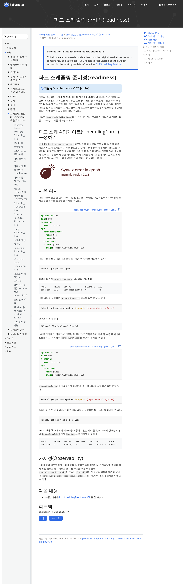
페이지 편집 (152, 32)
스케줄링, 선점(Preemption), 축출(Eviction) (88, 34)
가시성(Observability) (153, 58)
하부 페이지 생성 (154, 36)
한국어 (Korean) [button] (166, 4)
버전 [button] (143, 4)
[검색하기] (15, 36)
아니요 (56, 518)
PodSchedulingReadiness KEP (75, 497)
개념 (60, 34)
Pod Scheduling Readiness (110, 64)
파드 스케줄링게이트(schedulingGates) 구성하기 (157, 49)
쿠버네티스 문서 (47, 34)
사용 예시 (148, 54)
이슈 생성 (150, 39)
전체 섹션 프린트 (154, 43)
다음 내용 (148, 62)
